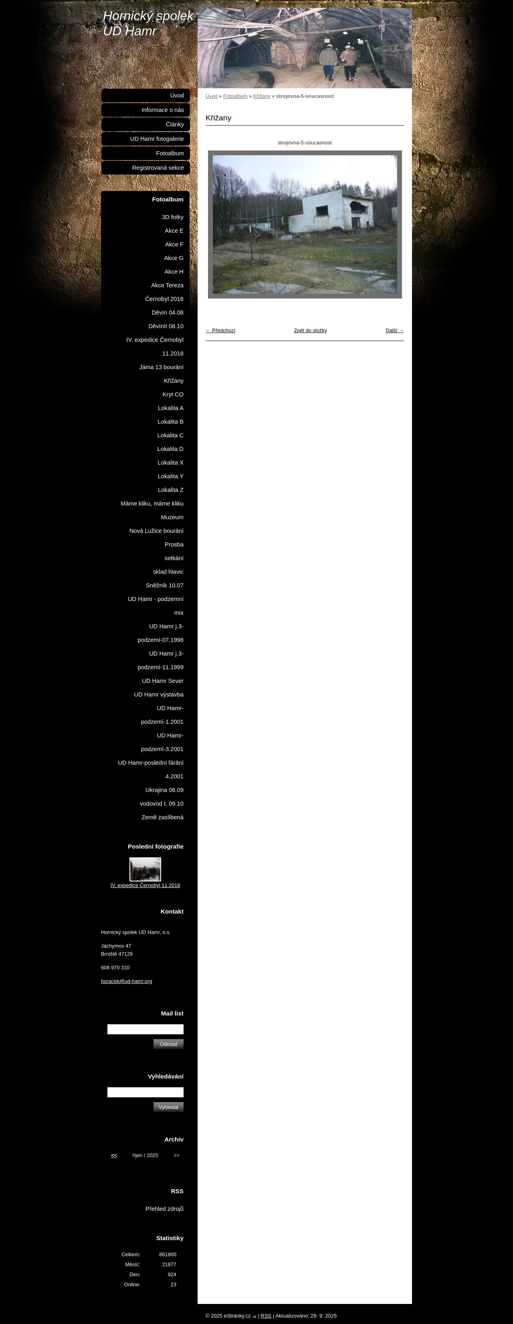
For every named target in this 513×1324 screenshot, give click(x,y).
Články (175, 124)
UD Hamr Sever (163, 681)
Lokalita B (171, 421)
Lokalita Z (171, 490)
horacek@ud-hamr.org (126, 981)
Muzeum (172, 517)
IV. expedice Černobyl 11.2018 (155, 347)
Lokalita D (171, 449)
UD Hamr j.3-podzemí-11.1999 (160, 660)
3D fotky (173, 217)
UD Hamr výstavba (159, 694)
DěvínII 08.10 (166, 326)
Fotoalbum (235, 96)
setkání (174, 558)
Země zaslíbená (162, 817)
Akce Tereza (167, 285)
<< (114, 1155)
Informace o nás (162, 110)
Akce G (174, 258)
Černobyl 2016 (164, 299)
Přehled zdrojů (164, 1209)
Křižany (262, 96)
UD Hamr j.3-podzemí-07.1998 (160, 633)
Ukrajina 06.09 (164, 790)
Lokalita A (171, 408)
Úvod (212, 96)
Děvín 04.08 (168, 312)
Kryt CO (173, 394)
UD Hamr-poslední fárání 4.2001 (151, 769)
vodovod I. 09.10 (162, 803)
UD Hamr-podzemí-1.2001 (162, 715)
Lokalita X (171, 462)
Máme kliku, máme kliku (152, 503)
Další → (395, 330)
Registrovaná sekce (158, 167)
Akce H (174, 271)
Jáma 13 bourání (161, 367)
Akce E (174, 230)
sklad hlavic (168, 572)
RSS (266, 1316)
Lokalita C (171, 435)
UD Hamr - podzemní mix (156, 606)
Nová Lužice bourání (156, 531)
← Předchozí (220, 330)
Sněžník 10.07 (165, 585)
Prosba (174, 544)
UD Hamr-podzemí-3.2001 (162, 742)
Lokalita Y (171, 476)
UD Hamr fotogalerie (157, 139)
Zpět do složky (310, 330)
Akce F (174, 244)
